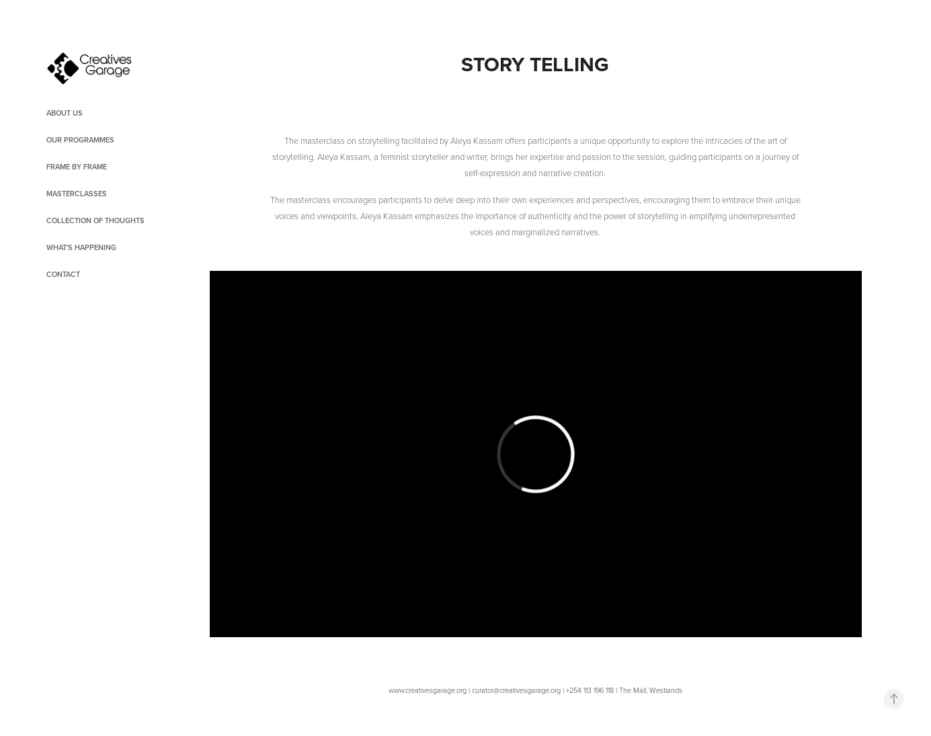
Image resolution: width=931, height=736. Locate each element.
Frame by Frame (76, 166)
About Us (64, 113)
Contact (63, 274)
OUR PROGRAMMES (80, 139)
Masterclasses (76, 193)
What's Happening (81, 247)
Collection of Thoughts (95, 220)
